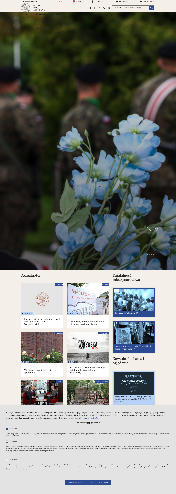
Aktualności (31, 239)
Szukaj (151, 12)
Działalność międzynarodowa (127, 241)
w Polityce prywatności (88, 418)
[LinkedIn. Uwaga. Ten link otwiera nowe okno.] (89, 12)
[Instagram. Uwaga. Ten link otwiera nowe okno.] (108, 12)
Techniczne (13, 428)
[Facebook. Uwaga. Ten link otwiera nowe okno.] (99, 12)
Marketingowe (13, 459)
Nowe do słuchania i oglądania (129, 325)
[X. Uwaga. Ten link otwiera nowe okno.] (103, 12)
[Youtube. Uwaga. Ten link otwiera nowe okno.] (94, 12)
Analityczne (13, 441)
